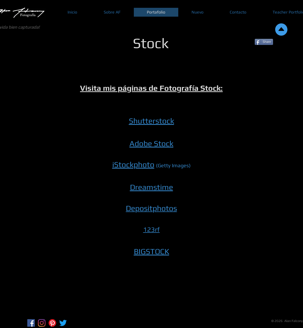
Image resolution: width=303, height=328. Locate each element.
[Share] (264, 42)
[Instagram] (41, 323)
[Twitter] (63, 323)
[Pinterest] (52, 323)
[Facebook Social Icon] (31, 323)
